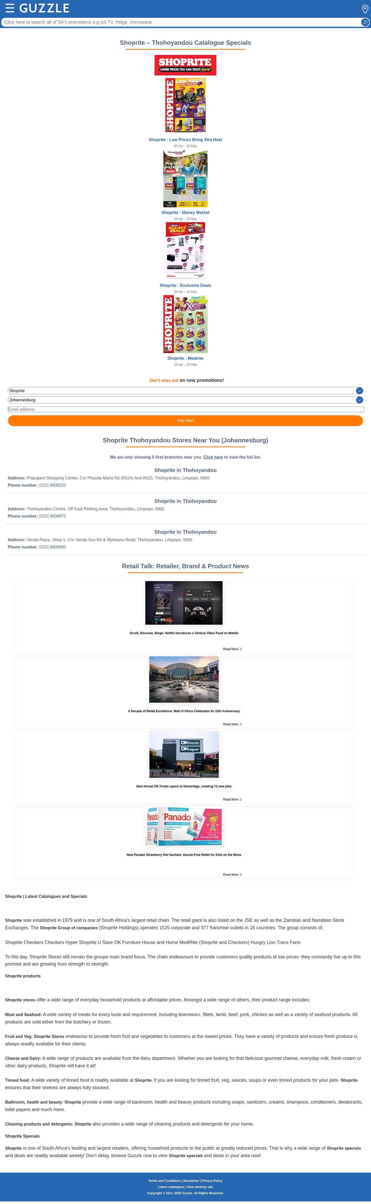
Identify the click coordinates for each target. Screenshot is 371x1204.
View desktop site (200, 1187)
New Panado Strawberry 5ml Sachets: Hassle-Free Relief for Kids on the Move (184, 855)
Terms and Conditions (164, 1181)
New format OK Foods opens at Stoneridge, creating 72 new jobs (183, 786)
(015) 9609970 (52, 516)
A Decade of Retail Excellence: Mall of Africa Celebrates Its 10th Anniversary (184, 711)
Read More (232, 649)
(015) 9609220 (52, 485)
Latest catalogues (171, 1187)
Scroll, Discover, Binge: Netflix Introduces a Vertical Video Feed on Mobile (184, 633)
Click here (213, 457)
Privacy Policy (212, 1181)
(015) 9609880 (52, 547)
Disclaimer (191, 1181)
